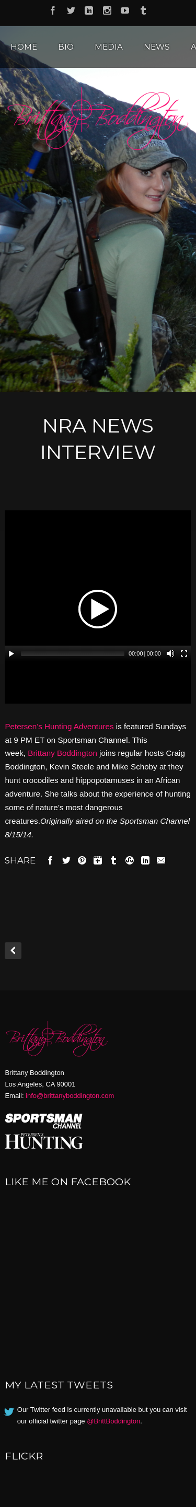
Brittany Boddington (62, 753)
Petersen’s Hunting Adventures (59, 726)
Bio (66, 47)
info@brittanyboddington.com (70, 1096)
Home (23, 47)
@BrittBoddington (113, 1421)
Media (109, 47)
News (157, 47)
